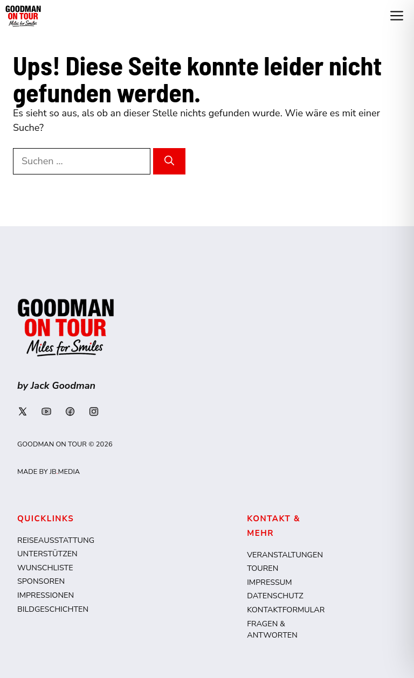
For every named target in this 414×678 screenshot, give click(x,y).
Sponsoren (41, 581)
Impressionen (45, 595)
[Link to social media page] (22, 411)
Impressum (269, 582)
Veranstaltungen (285, 554)
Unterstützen (47, 553)
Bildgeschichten (52, 609)
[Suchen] (169, 161)
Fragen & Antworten (272, 629)
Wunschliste (45, 567)
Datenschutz (275, 595)
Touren (262, 568)
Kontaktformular (286, 609)
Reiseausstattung (55, 540)
